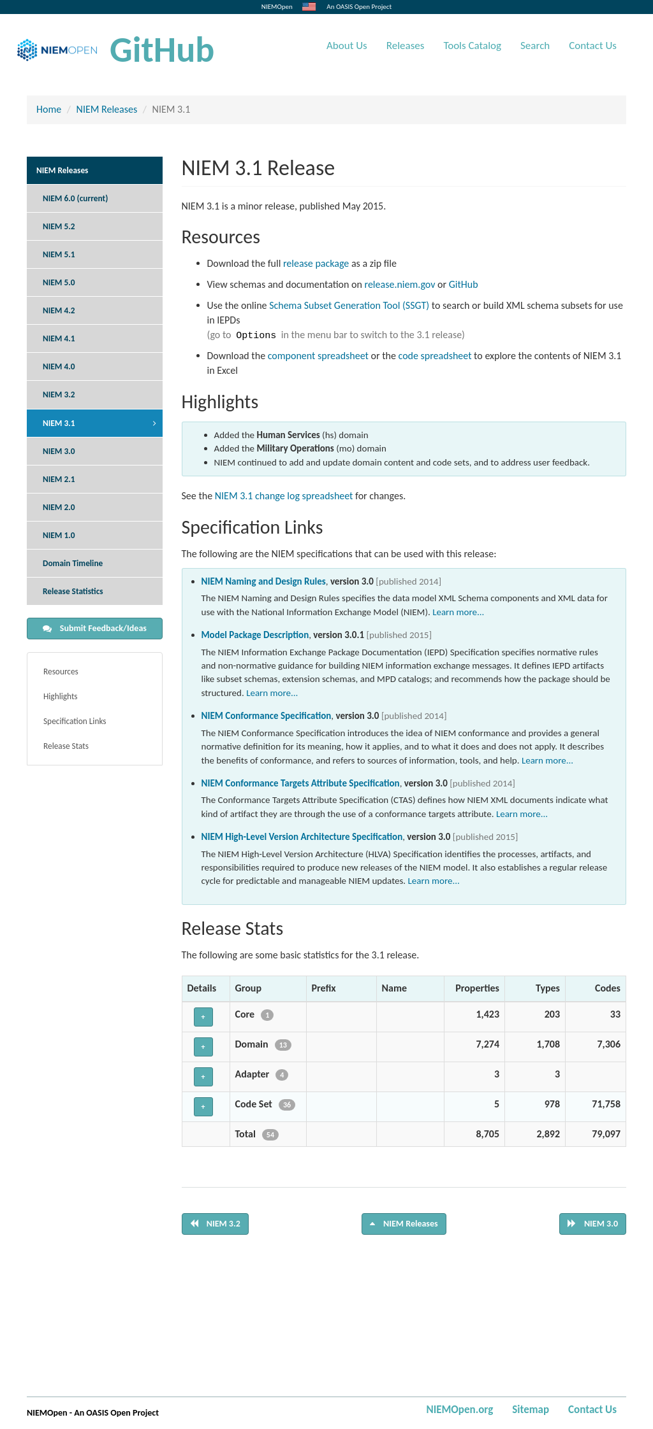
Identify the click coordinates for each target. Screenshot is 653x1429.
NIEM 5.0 (59, 282)
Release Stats (66, 746)
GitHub (162, 49)
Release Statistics (73, 591)
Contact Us (593, 45)
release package (316, 263)
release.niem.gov (400, 284)
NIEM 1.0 (59, 535)
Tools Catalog (472, 45)
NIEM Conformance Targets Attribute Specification (301, 783)
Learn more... (458, 612)
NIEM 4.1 (59, 338)
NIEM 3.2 (59, 394)
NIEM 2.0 (59, 507)
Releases (405, 45)
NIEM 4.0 (59, 366)
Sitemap (530, 1409)
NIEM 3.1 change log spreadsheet (284, 496)
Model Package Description (255, 635)
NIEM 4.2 (59, 310)
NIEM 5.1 (59, 254)
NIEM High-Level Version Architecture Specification (302, 836)
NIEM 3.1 (59, 423)
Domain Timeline (73, 563)
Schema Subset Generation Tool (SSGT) (349, 305)
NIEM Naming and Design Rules (264, 581)
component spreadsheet (318, 356)
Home (48, 109)
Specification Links (74, 721)
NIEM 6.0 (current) (75, 198)
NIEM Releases (107, 109)
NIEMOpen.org (459, 1409)
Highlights (60, 696)
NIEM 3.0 (59, 451)
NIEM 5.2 (59, 226)
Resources (60, 671)
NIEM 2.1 (59, 479)
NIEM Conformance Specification (267, 716)
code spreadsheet (435, 356)
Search (535, 45)
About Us (346, 45)
